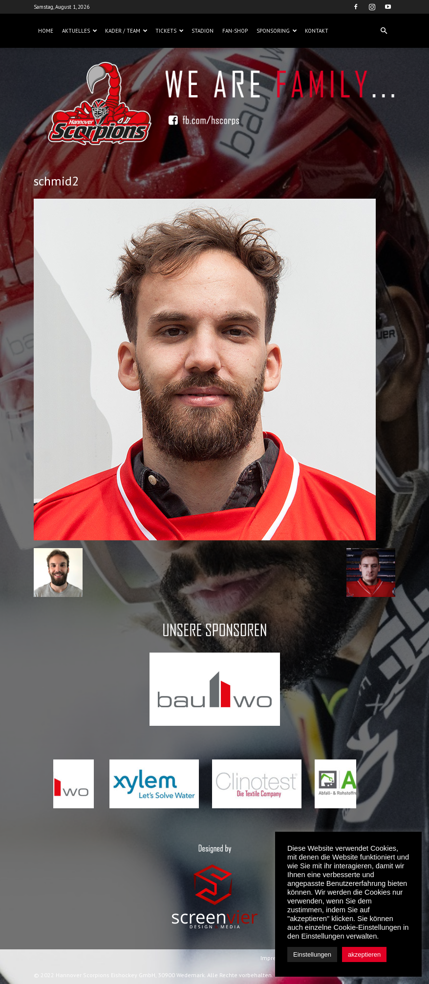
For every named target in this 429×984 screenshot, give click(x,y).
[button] (383, 30)
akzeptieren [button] (364, 954)
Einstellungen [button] (312, 954)
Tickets (169, 30)
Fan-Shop (235, 30)
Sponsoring (277, 30)
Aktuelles (79, 30)
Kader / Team (126, 30)
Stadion (203, 30)
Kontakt (316, 30)
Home (45, 30)
